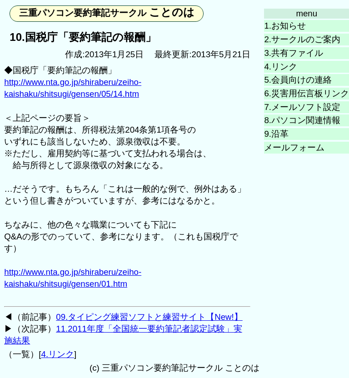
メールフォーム (294, 147)
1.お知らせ (285, 25)
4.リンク (280, 66)
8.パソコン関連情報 (302, 120)
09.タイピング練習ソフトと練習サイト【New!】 (149, 317)
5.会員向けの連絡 (298, 80)
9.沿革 (276, 134)
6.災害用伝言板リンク (306, 93)
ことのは (107, 12)
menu (306, 13)
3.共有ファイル (293, 53)
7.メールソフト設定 (302, 107)
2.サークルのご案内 (302, 39)
